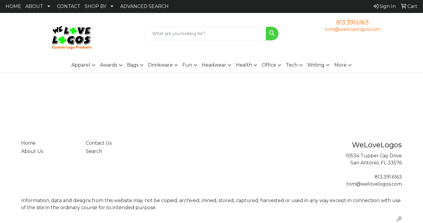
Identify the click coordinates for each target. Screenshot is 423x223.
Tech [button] (292, 65)
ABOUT (34, 6)
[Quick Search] (205, 33)
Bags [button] (132, 65)
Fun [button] (187, 65)
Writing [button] (316, 65)
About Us (32, 151)
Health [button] (244, 65)
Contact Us (99, 143)
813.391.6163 (352, 22)
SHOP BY (95, 6)
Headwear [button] (214, 65)
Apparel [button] (80, 65)
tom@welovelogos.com (352, 29)
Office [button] (269, 65)
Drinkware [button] (160, 65)
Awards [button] (108, 65)
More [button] (340, 65)
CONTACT (68, 6)
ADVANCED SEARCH (144, 6)
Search (94, 151)
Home (28, 143)
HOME (13, 6)
